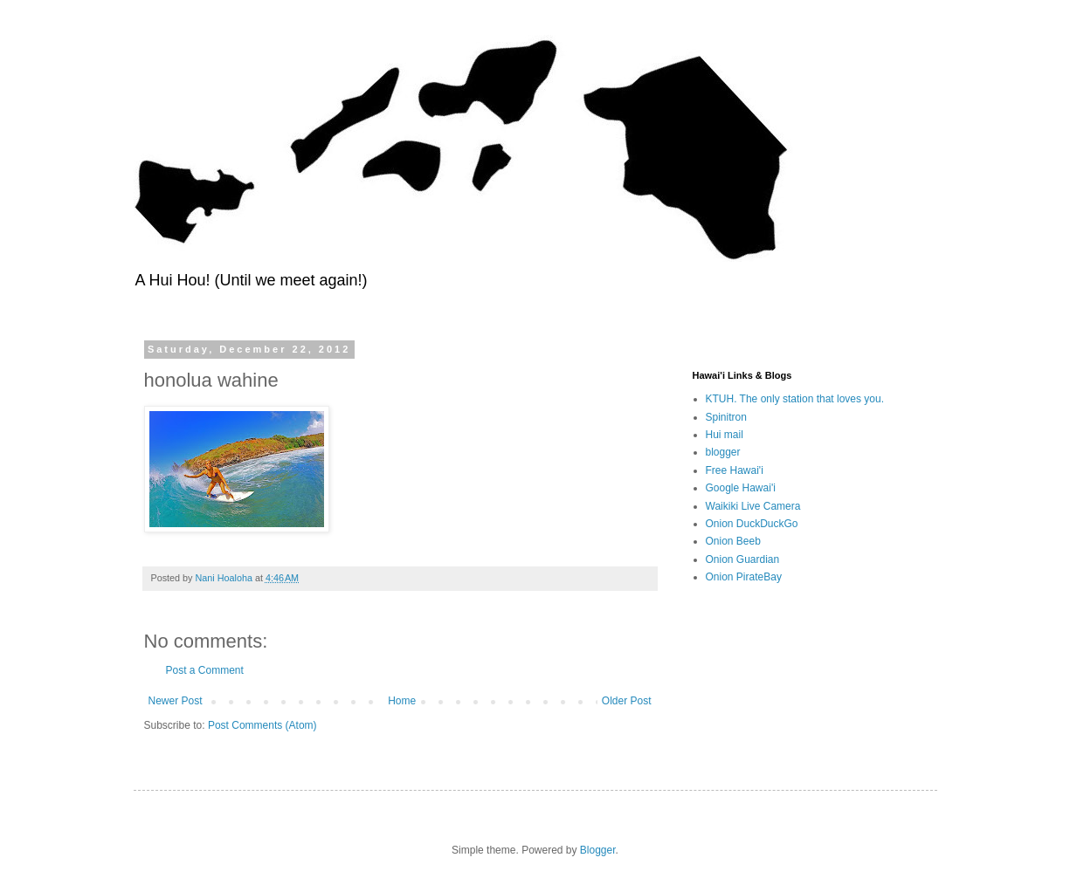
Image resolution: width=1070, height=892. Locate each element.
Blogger (598, 850)
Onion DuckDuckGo (752, 524)
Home (402, 701)
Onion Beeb (733, 541)
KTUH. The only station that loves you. (795, 399)
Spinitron (726, 417)
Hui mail (724, 435)
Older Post (627, 701)
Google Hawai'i (741, 488)
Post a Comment (205, 670)
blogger (723, 452)
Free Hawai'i (734, 470)
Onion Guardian (743, 559)
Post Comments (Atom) (262, 725)
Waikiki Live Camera (753, 506)
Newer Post (175, 701)
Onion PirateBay (744, 577)
